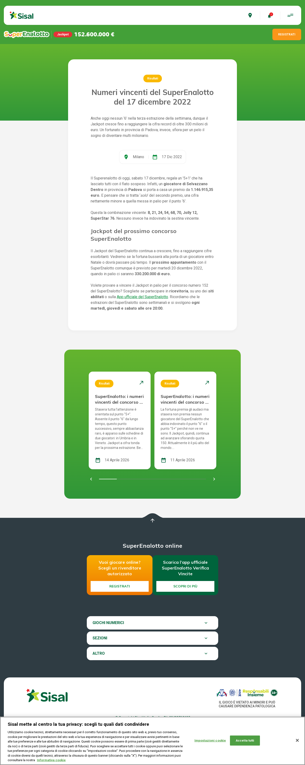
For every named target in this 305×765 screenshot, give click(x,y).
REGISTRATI (286, 34)
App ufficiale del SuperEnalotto (142, 297)
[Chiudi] (297, 743)
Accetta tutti (245, 743)
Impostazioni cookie (210, 743)
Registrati (119, 586)
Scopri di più (185, 586)
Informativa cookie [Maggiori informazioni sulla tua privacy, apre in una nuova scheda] (51, 763)
